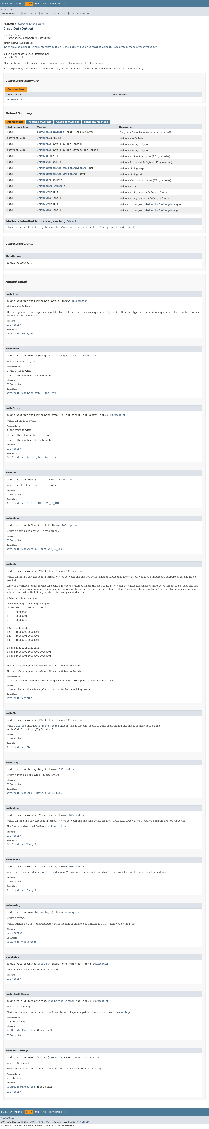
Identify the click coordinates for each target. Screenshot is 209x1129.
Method (44, 13)
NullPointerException (21, 1030)
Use (37, 4)
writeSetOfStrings (49, 174)
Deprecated (55, 4)
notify (74, 227)
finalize (33, 227)
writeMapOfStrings (49, 168)
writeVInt (43, 192)
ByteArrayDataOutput (16, 47)
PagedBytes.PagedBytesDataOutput (135, 47)
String (72, 168)
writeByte (43, 138)
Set (64, 174)
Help (66, 4)
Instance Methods (39, 122)
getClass (47, 227)
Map (64, 168)
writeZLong (44, 210)
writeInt (42, 156)
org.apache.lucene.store (29, 23)
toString (103, 227)
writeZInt (43, 204)
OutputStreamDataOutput (95, 47)
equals (20, 227)
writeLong (43, 162)
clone (10, 227)
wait (114, 227)
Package (18, 4)
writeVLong (44, 198)
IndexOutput (71, 47)
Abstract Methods (67, 122)
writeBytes (44, 144)
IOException (79, 301)
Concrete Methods (96, 122)
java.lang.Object (13, 35)
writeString (45, 186)
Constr (34, 13)
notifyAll (88, 227)
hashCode (61, 227)
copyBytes (43, 132)
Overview (6, 4)
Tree (44, 4)
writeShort (44, 180)
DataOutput (14, 99)
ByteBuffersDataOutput (47, 47)
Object (19, 57)
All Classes (7, 9)
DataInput (57, 132)
